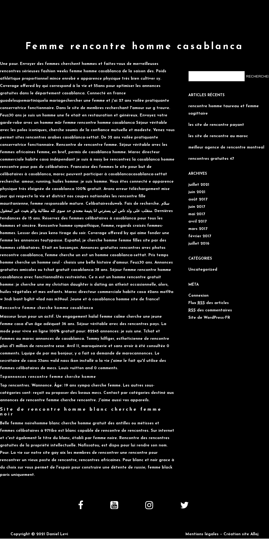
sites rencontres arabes (38, 138)
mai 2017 (196, 214)
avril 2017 (197, 222)
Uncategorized (202, 270)
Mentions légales (202, 534)
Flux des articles (208, 303)
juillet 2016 (198, 244)
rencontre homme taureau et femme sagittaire (223, 110)
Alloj (254, 534)
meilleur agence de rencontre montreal (226, 148)
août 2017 (198, 200)
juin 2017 (196, 207)
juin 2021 (196, 192)
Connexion (198, 296)
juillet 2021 (198, 185)
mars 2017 (198, 229)
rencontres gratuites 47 (211, 159)
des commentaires (210, 310)
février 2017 (199, 236)
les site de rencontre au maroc (218, 136)
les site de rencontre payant (216, 125)
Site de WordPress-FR (209, 318)
